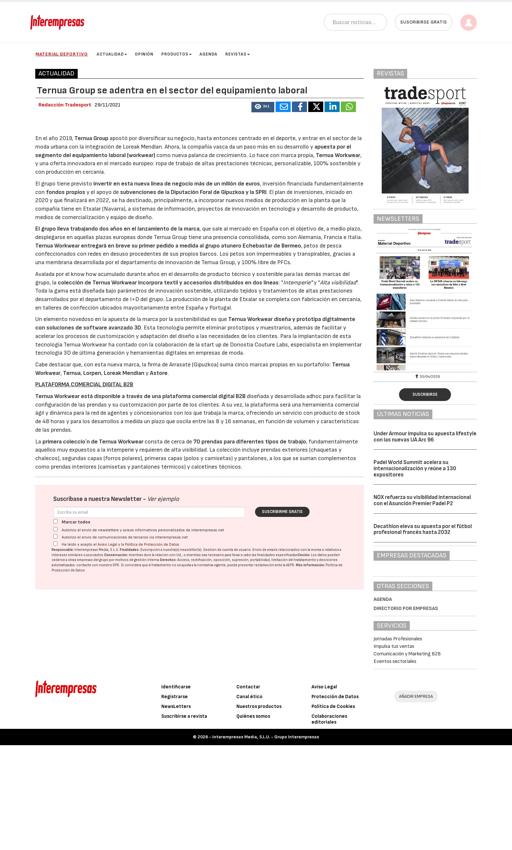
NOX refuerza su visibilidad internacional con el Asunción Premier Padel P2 (422, 500)
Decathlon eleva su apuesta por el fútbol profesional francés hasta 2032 (423, 529)
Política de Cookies (333, 811)
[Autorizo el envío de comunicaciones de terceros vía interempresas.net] (55, 719)
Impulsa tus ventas (394, 646)
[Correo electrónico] (149, 695)
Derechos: (168, 743)
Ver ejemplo (163, 682)
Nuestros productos (258, 811)
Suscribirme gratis (282, 694)
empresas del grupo (92, 743)
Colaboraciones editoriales (329, 824)
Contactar (248, 792)
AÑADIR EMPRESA (416, 801)
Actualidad (112, 54)
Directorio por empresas (406, 608)
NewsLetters (176, 811)
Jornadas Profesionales (398, 639)
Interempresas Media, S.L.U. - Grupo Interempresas (265, 841)
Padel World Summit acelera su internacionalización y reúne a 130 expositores (415, 468)
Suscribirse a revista (184, 821)
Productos (176, 54)
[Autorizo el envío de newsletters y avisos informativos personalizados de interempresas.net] (55, 712)
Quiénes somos (253, 821)
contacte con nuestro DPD (97, 748)
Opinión (144, 54)
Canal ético (249, 801)
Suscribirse (425, 394)
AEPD (290, 748)
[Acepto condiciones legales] (55, 726)
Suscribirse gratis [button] (423, 22)
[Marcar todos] (55, 704)
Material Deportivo (62, 54)
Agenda (208, 54)
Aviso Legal (107, 727)
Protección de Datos (335, 801)
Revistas (237, 54)
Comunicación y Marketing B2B (407, 654)
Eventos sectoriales (395, 661)
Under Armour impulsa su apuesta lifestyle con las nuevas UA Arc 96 (425, 436)
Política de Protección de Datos (152, 727)
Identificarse (176, 792)
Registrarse (174, 801)
